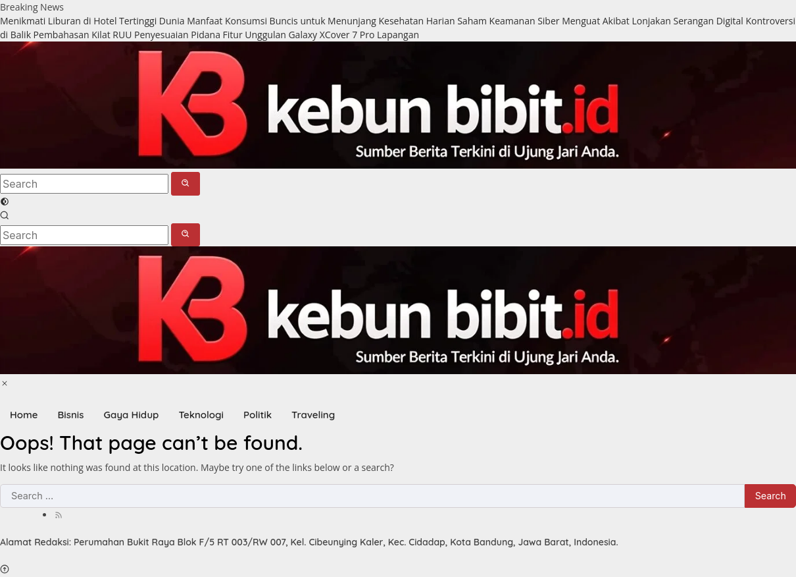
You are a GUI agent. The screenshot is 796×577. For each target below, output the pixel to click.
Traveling (313, 414)
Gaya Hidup (131, 414)
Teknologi (201, 414)
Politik (257, 414)
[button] (186, 183)
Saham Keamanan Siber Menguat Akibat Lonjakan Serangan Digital (600, 20)
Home (24, 414)
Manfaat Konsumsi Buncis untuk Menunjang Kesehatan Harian (321, 20)
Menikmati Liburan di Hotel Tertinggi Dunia (92, 20)
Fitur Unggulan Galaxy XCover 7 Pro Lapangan (321, 34)
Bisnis (71, 414)
